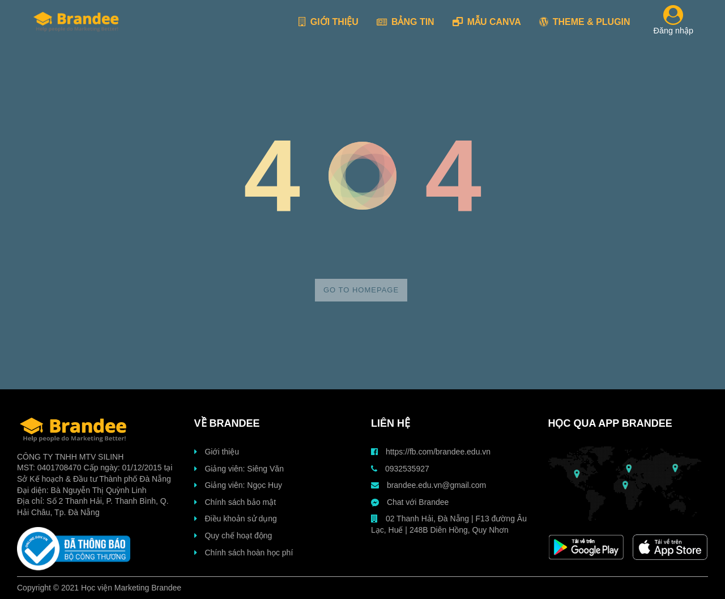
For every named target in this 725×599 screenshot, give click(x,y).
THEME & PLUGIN (584, 22)
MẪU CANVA (487, 22)
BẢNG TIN (405, 22)
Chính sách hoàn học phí (243, 552)
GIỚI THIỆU (328, 22)
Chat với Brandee (410, 502)
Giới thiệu (216, 451)
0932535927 (400, 468)
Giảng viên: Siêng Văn (239, 468)
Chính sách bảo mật (235, 502)
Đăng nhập (673, 22)
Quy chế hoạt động (233, 535)
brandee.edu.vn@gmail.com (428, 485)
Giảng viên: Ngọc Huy (238, 485)
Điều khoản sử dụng (235, 518)
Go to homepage (361, 290)
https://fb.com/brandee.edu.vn (431, 451)
